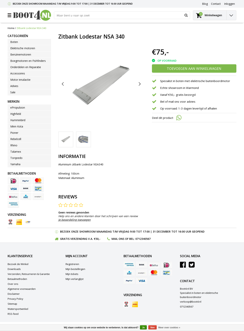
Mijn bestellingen (75, 269)
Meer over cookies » (169, 327)
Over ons (13, 284)
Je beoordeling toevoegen (74, 219)
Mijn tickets (72, 274)
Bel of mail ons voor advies (177, 101)
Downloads (14, 269)
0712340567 (143, 239)
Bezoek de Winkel (18, 264)
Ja (143, 327)
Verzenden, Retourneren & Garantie (29, 274)
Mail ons (118, 239)
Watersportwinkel (18, 309)
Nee (152, 327)
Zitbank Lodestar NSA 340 (31, 28)
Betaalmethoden (17, 279)
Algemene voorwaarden (22, 289)
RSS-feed (13, 314)
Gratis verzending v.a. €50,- (80, 239)
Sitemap (12, 303)
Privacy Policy (15, 298)
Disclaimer (14, 294)
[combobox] (122, 15)
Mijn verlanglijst (74, 279)
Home (11, 28)
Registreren (72, 264)
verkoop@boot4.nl (190, 301)
